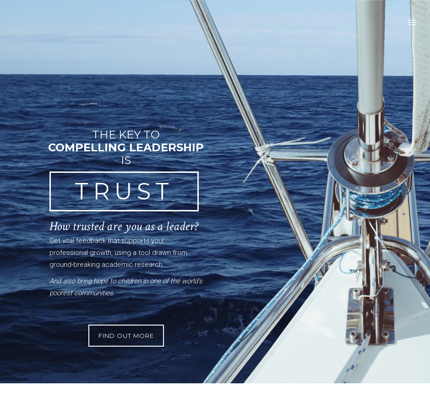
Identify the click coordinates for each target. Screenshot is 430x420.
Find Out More (126, 335)
